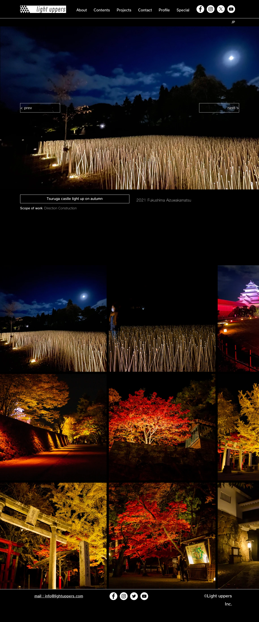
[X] (221, 9)
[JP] (233, 22)
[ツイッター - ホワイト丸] (134, 596)
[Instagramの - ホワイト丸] (211, 9)
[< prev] (40, 108)
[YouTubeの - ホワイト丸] (231, 9)
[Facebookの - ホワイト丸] (200, 9)
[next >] (219, 108)
